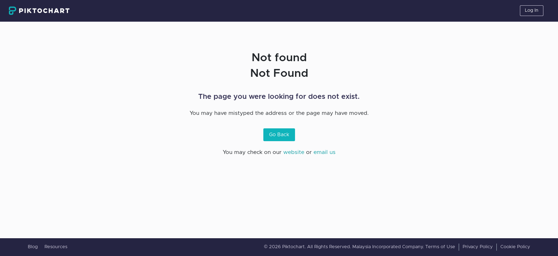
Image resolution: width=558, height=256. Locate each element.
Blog (33, 247)
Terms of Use (440, 247)
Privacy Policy (478, 247)
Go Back (279, 134)
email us (325, 152)
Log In (531, 10)
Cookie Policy (515, 247)
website (293, 152)
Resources (55, 247)
